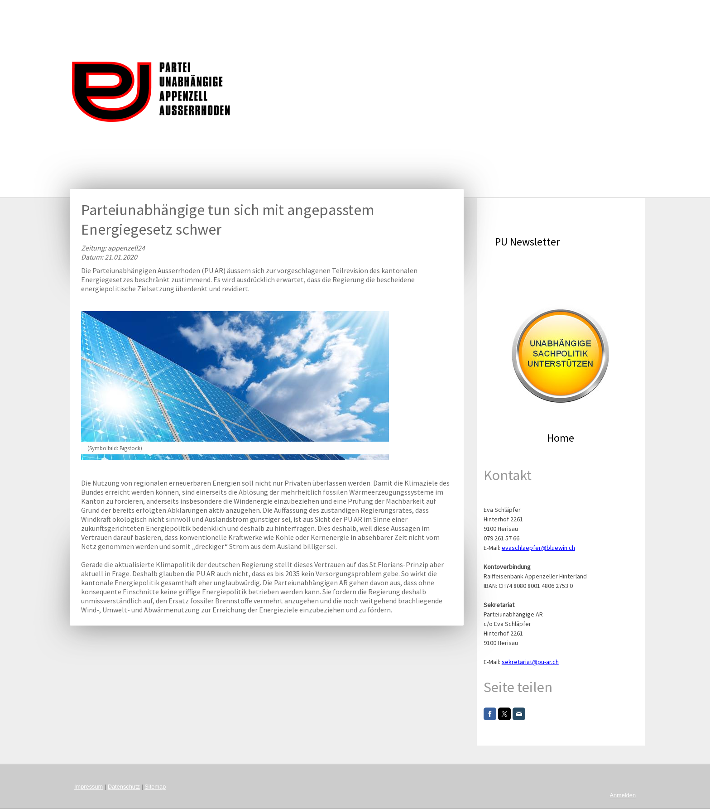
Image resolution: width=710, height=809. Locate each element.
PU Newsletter (527, 242)
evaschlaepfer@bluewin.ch (538, 548)
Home (560, 438)
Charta (398, 11)
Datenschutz (124, 786)
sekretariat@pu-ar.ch (530, 662)
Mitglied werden (598, 11)
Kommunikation (447, 11)
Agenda (361, 11)
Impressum (88, 786)
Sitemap (155, 786)
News (326, 11)
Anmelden (622, 795)
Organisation (539, 11)
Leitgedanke (283, 11)
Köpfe (495, 11)
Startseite (235, 11)
